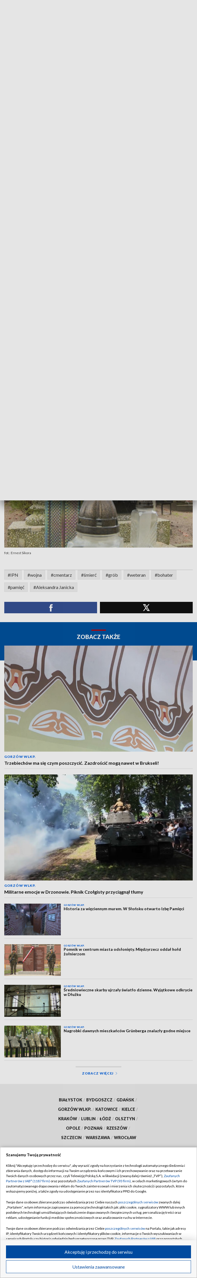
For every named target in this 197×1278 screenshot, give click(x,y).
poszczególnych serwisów (138, 1202)
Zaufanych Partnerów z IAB (135, 1239)
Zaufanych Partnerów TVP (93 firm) (104, 1181)
